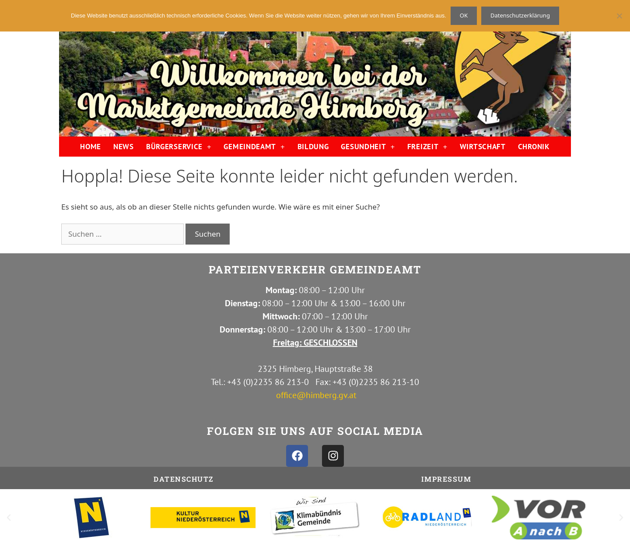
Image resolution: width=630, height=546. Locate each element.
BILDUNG (313, 146)
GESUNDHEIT (368, 147)
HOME (90, 146)
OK (464, 15)
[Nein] (619, 15)
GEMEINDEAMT (254, 147)
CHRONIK (534, 146)
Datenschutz (184, 478)
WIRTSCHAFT (483, 146)
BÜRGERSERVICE (179, 147)
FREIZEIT (427, 147)
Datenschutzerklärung (520, 15)
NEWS (123, 146)
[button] (8, 517)
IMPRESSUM (446, 478)
